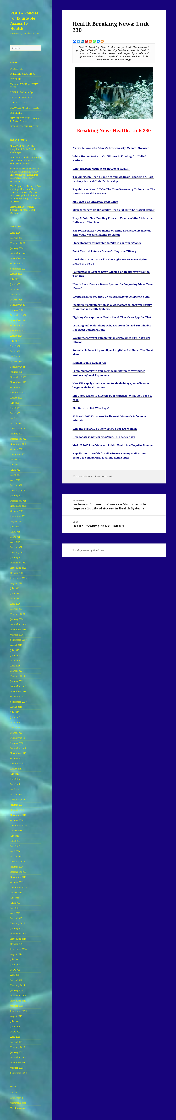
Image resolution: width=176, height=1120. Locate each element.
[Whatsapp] (94, 41)
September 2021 (18, 516)
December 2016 (18, 810)
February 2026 (17, 243)
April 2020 (15, 603)
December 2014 (18, 933)
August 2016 (16, 830)
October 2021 (17, 511)
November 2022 (18, 444)
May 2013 (15, 1031)
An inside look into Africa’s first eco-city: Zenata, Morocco (111, 148)
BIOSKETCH (16, 68)
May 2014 (15, 969)
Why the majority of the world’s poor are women (105, 428)
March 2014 (16, 980)
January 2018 (17, 743)
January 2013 (17, 1052)
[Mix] (90, 41)
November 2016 (18, 815)
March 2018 (16, 732)
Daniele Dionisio (105, 476)
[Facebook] (74, 41)
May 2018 (15, 722)
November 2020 (18, 567)
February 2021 (17, 552)
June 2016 (15, 840)
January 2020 (17, 619)
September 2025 (18, 268)
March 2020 (16, 608)
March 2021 (16, 547)
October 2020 (17, 573)
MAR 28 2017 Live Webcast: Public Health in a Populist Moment (113, 445)
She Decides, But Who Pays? (91, 408)
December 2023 (18, 377)
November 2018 (18, 691)
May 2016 (15, 846)
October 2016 (17, 820)
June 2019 (15, 655)
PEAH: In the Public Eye (22, 92)
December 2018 (18, 686)
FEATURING (16, 79)
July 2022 (14, 464)
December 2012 (18, 1057)
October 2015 (17, 882)
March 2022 (16, 485)
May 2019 (15, 660)
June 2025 (15, 284)
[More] (102, 41)
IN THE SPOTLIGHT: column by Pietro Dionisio (24, 120)
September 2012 (18, 1072)
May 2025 (15, 289)
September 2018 (18, 701)
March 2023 (16, 423)
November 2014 (18, 938)
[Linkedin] (82, 41)
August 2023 (16, 397)
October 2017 (17, 758)
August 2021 (16, 521)
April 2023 (15, 418)
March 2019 (16, 670)
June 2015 (15, 902)
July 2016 (14, 835)
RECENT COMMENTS (21, 97)
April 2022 (15, 480)
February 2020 (17, 614)
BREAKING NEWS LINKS (22, 73)
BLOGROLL (16, 112)
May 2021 (15, 536)
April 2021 (15, 542)
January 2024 (17, 371)
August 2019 (16, 645)
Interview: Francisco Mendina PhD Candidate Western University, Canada (25, 160)
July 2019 (14, 650)
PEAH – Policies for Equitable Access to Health (24, 20)
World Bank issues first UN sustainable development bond (111, 296)
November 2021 (18, 505)
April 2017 (15, 789)
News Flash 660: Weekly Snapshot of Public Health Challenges (22, 209)
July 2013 (14, 1021)
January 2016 (17, 866)
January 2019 (17, 681)
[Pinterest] (86, 41)
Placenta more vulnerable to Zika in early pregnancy (107, 243)
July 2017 (14, 773)
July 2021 (14, 526)
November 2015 (18, 877)
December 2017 (18, 748)
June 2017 (15, 779)
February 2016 (17, 861)
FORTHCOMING (18, 102)
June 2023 (15, 408)
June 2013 (15, 1026)
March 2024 (16, 361)
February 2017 (17, 799)
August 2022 (16, 459)
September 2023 (18, 392)
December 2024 (18, 315)
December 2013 (18, 995)
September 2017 (18, 763)
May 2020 (15, 598)
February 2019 (17, 676)
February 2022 (17, 490)
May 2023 (15, 413)
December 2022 (18, 438)
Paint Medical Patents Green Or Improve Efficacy (105, 251)
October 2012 (17, 1067)
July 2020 (14, 588)
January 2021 (17, 557)
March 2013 (16, 1042)
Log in (13, 1092)
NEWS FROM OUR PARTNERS (24, 126)
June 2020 (15, 593)
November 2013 (18, 1000)
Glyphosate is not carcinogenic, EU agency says (104, 437)
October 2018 (17, 696)
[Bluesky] (98, 41)
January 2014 (17, 990)
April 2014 (15, 974)
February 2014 (17, 985)
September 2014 (18, 949)
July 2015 (14, 897)
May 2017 (15, 784)
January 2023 (17, 433)
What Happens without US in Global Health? (101, 168)
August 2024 (16, 335)
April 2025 (15, 294)
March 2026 (16, 237)
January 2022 (17, 495)
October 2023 (17, 387)
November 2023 (18, 382)
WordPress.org (17, 1108)
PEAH (90, 50)
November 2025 (18, 258)
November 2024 (18, 320)
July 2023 (14, 402)
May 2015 (15, 908)
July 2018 (14, 712)
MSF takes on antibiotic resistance (95, 201)
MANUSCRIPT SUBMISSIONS (24, 107)
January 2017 (17, 804)
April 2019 (15, 665)
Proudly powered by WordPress (88, 550)
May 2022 (15, 474)
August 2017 (16, 768)
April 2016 (15, 851)
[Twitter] (78, 41)
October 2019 (17, 634)
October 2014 (17, 944)
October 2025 (17, 263)
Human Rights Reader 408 (89, 362)
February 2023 (17, 428)
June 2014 (15, 964)
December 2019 (18, 624)
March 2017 (16, 794)
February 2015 (17, 923)
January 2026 (17, 248)
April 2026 (15, 232)
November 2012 (18, 1062)
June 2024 (15, 346)
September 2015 (18, 887)
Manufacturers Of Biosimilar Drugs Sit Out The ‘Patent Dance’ (114, 210)
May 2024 (15, 351)
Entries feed (16, 1097)
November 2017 (18, 753)
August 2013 (16, 1016)
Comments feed (18, 1102)
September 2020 (18, 578)
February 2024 (17, 366)
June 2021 (15, 531)
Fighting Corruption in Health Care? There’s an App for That (112, 317)
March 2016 (16, 856)
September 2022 (18, 454)
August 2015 (16, 892)
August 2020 (16, 583)
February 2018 (17, 737)
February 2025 (17, 304)
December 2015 (18, 871)
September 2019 (18, 639)
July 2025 (14, 279)
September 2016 (18, 825)
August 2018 (16, 707)
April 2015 (15, 913)
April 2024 (15, 356)
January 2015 (17, 928)
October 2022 (17, 449)
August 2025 (16, 273)
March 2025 (16, 299)
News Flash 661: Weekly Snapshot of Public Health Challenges (22, 149)
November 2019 (18, 629)
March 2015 (16, 918)
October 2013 (17, 1005)
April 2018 (15, 727)
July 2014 (14, 959)
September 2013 (18, 1011)
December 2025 (18, 253)
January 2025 (17, 310)
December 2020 (18, 562)
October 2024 (17, 325)
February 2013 (17, 1047)
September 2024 (18, 330)
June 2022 (15, 469)
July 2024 (14, 341)
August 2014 (16, 954)
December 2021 (18, 500)
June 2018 (15, 717)
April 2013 (15, 1036)
